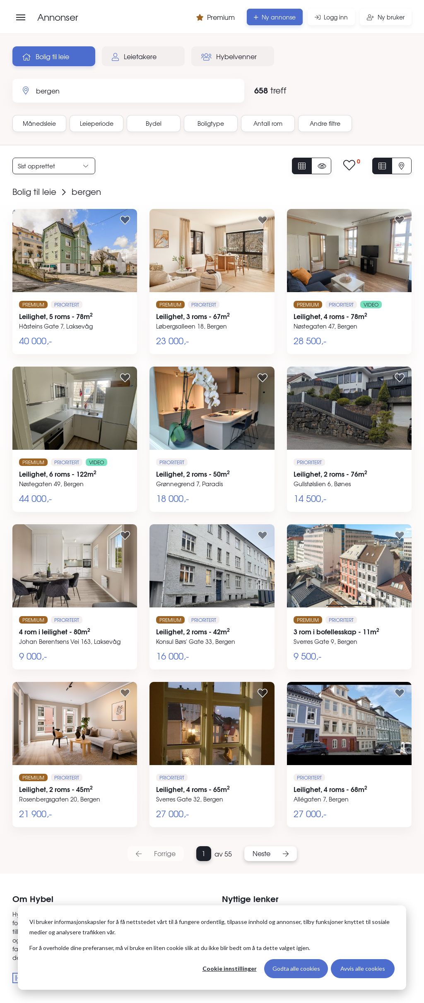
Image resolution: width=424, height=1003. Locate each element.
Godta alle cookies (296, 968)
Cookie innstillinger (229, 968)
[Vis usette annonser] (321, 166)
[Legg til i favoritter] (125, 219)
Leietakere (134, 56)
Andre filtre (325, 123)
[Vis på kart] (402, 166)
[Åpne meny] (20, 17)
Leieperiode (96, 123)
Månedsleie (39, 123)
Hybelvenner (229, 56)
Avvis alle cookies (362, 968)
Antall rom (267, 123)
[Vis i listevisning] (382, 166)
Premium (215, 17)
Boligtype (211, 123)
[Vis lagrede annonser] (352, 165)
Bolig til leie (45, 56)
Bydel (153, 123)
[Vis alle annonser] (302, 166)
